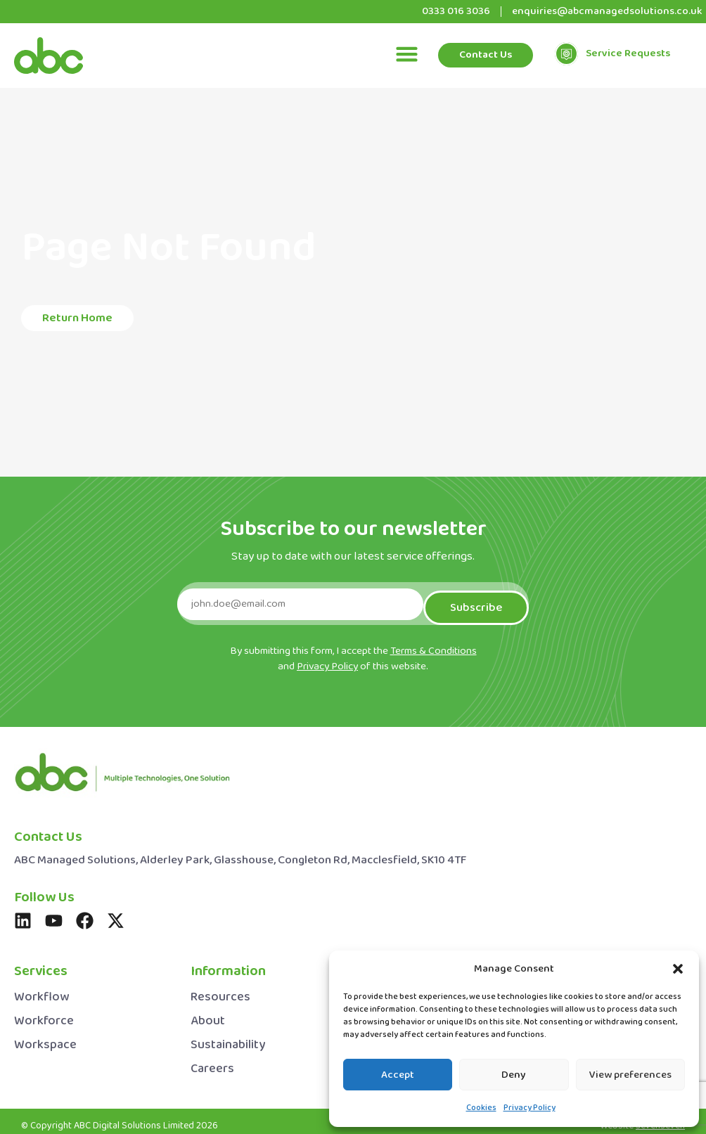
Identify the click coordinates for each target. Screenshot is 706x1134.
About (208, 1014)
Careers (212, 1062)
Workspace (45, 1038)
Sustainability (228, 1038)
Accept (397, 1075)
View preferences (630, 1075)
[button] (678, 969)
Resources (220, 990)
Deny (513, 1075)
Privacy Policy (529, 1108)
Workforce (44, 1014)
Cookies (481, 1108)
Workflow (41, 990)
